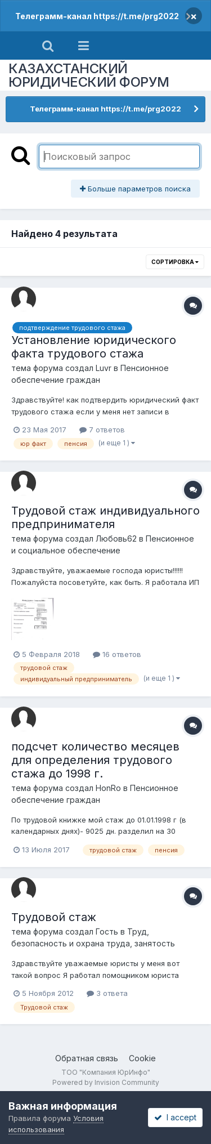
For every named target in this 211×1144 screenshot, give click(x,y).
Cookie (142, 1058)
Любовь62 (116, 538)
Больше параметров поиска (135, 188)
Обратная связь (86, 1058)
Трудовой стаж (53, 917)
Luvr (103, 368)
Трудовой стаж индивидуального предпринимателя (105, 517)
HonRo (108, 788)
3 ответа (107, 993)
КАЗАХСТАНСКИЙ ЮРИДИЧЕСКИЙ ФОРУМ (88, 75)
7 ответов (102, 429)
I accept (175, 1117)
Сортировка (175, 261)
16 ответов (117, 654)
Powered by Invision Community (105, 1082)
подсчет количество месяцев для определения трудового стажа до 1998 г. (95, 760)
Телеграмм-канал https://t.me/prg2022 (97, 16)
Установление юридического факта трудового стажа (93, 346)
